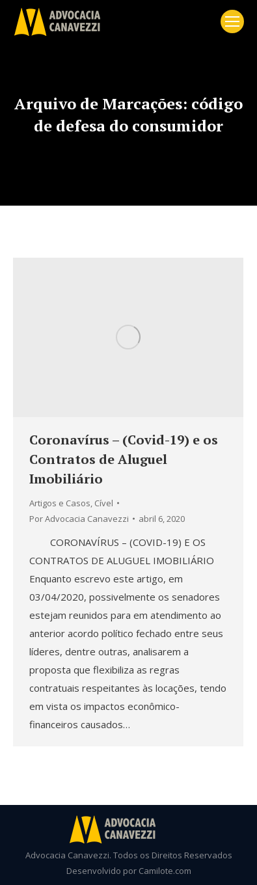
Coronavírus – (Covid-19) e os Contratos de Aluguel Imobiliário (123, 459)
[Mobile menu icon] (232, 21)
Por (79, 518)
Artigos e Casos (59, 503)
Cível (103, 503)
